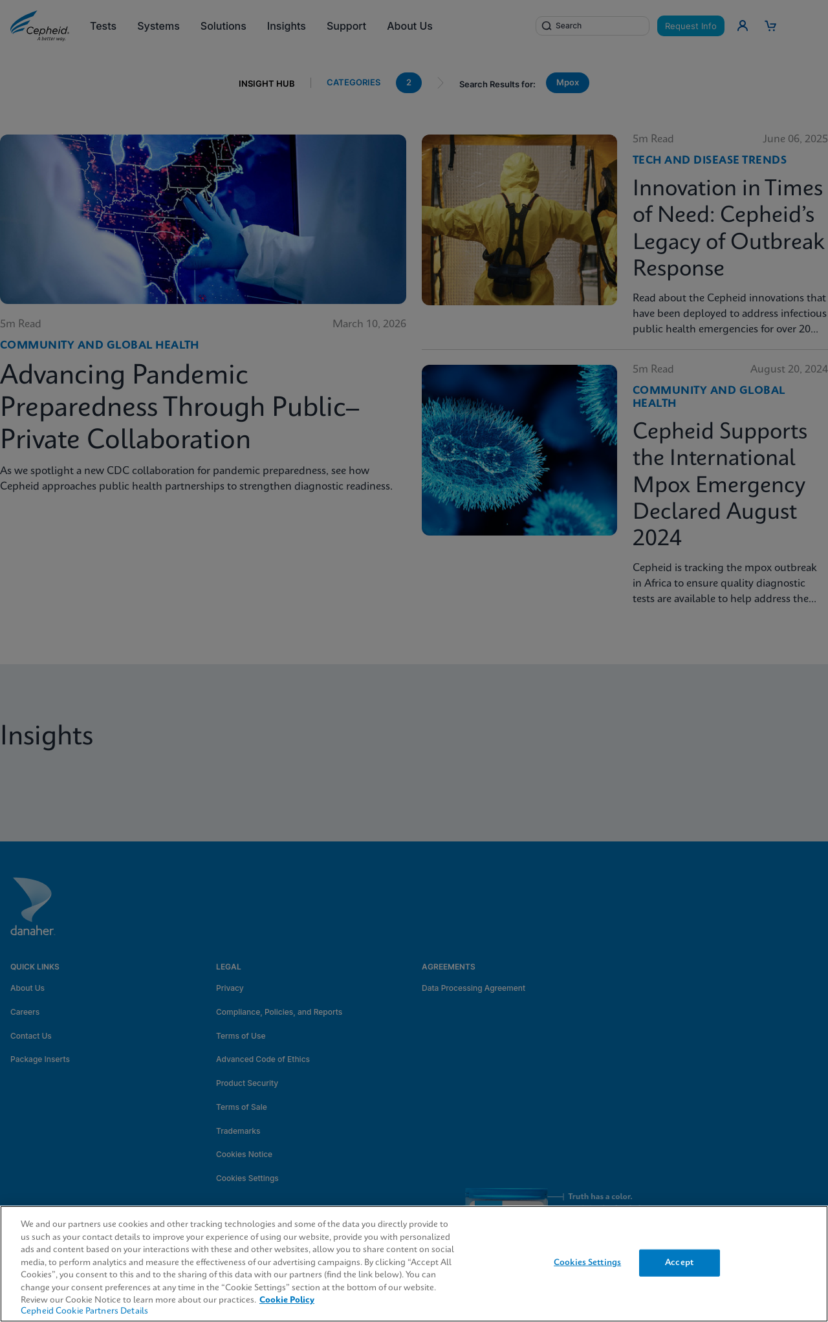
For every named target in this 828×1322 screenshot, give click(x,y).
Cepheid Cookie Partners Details (84, 1311)
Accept (679, 1263)
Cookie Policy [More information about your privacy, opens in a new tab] (286, 1300)
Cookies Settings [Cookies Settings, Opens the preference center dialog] (587, 1263)
